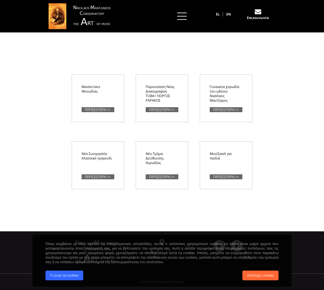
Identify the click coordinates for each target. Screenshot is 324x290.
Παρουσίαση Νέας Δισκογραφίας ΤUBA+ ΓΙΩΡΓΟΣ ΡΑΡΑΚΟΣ (160, 93)
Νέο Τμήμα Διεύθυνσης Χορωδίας (155, 158)
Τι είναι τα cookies (64, 275)
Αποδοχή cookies (260, 275)
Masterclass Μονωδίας (91, 89)
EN (228, 14)
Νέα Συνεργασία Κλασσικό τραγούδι (97, 155)
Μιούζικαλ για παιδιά (221, 155)
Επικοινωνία (258, 17)
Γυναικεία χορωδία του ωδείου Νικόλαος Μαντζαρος (224, 93)
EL (218, 14)
